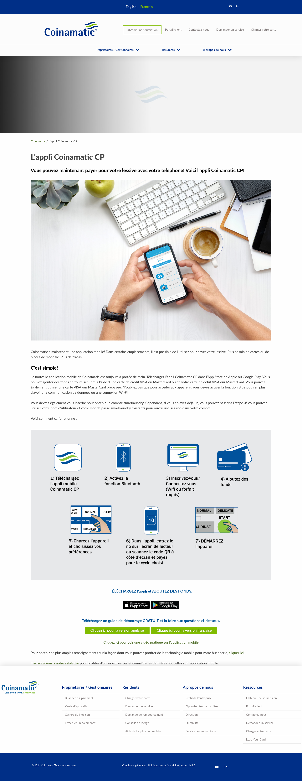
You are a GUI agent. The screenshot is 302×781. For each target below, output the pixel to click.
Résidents (168, 49)
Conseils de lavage (137, 723)
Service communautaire (201, 731)
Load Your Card (256, 739)
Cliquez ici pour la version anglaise (117, 630)
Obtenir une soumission (142, 30)
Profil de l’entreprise (199, 698)
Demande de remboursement (144, 714)
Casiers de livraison (77, 714)
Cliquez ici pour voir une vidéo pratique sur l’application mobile (150, 642)
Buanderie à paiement (79, 698)
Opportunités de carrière (202, 706)
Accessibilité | (189, 765)
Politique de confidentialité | (164, 765)
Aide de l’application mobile (143, 731)
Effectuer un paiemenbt (80, 723)
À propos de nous (214, 49)
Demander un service (230, 29)
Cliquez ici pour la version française (184, 630)
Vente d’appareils (76, 706)
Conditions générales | (134, 765)
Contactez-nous (199, 29)
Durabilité (192, 723)
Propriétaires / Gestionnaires (115, 49)
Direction (192, 714)
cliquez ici (236, 653)
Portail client (173, 29)
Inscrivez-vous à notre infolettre (55, 663)
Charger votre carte (263, 29)
